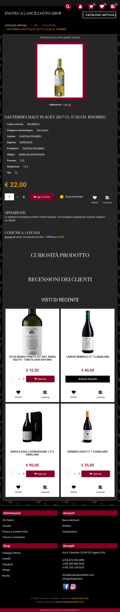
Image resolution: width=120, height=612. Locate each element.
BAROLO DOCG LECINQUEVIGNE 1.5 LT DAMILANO (32, 453)
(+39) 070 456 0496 (73, 560)
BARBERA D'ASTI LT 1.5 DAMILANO (88, 451)
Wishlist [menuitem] (66, 525)
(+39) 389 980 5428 (73, 563)
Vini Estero (49, 25)
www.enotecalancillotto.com (69, 602)
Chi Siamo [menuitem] (8, 520)
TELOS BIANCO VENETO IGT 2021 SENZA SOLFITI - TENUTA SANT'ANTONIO (32, 358)
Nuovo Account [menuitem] (70, 520)
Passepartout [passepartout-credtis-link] (72, 610)
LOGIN (60, 237)
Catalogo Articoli (16, 25)
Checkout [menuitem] (7, 564)
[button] (60, 70)
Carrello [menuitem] (6, 558)
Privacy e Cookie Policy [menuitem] (15, 531)
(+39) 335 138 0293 (73, 567)
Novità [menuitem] (6, 575)
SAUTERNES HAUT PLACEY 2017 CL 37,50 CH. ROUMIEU (36, 29)
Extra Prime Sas (80, 598)
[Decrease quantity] (18, 196)
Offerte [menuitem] (6, 570)
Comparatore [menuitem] (69, 531)
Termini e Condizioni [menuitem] (13, 537)
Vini (35, 25)
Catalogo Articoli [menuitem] (11, 552)
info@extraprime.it (72, 578)
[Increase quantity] (23, 196)
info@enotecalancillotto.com (78, 574)
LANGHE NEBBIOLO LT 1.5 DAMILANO (87, 356)
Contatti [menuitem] (6, 525)
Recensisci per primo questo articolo (60, 37)
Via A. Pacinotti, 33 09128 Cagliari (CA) (83, 552)
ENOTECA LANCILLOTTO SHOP (33, 13)
